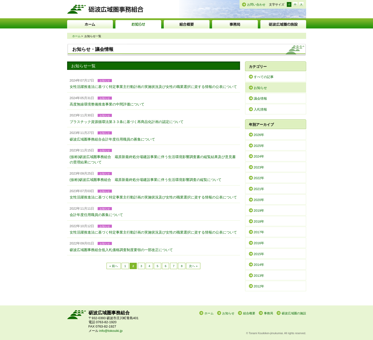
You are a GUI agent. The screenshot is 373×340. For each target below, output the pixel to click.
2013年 (259, 275)
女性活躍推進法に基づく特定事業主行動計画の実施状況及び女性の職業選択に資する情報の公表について (153, 87)
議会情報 (260, 98)
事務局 (235, 24)
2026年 (259, 135)
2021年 (259, 189)
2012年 (259, 286)
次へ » (193, 266)
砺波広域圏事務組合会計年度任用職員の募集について (112, 139)
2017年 (259, 232)
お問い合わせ (256, 4)
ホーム (90, 24)
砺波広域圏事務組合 (105, 9)
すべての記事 (264, 77)
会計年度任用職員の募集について (96, 215)
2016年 (259, 243)
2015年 (259, 254)
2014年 (259, 265)
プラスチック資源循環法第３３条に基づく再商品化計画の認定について (127, 122)
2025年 (259, 146)
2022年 (259, 178)
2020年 (259, 200)
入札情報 (260, 109)
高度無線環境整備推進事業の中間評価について (107, 104)
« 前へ (113, 266)
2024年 (259, 156)
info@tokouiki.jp (111, 331)
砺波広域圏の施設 (283, 24)
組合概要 (187, 24)
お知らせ (138, 24)
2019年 (259, 210)
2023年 (259, 167)
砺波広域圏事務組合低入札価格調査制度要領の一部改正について (121, 250)
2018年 (259, 221)
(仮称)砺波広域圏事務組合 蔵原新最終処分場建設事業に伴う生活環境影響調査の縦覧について (146, 180)
